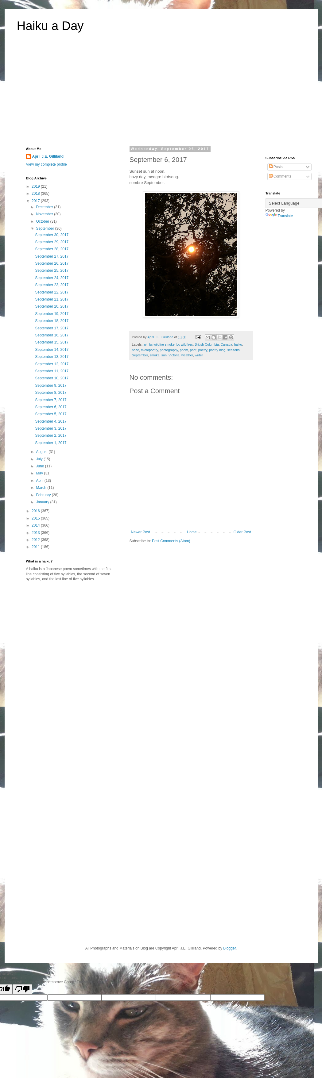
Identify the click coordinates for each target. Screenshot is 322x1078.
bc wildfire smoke (162, 344)
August (42, 452)
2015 (36, 518)
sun (164, 355)
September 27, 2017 (51, 256)
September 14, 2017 (51, 349)
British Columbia (207, 344)
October (43, 221)
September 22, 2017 (51, 292)
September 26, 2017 (51, 263)
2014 (36, 525)
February (44, 495)
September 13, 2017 (51, 357)
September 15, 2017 (51, 342)
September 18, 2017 (51, 321)
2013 (36, 533)
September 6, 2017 (50, 407)
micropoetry (149, 350)
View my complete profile (46, 164)
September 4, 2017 (50, 421)
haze (135, 350)
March (41, 487)
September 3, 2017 (50, 428)
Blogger (229, 948)
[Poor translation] (22, 989)
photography (169, 350)
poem (184, 350)
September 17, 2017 (51, 328)
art (145, 344)
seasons (233, 350)
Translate (279, 216)
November (45, 214)
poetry (202, 350)
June (40, 466)
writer (199, 355)
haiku (238, 344)
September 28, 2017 (51, 249)
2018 (36, 193)
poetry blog (217, 350)
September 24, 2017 (51, 278)
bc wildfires (185, 344)
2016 (36, 511)
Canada (226, 344)
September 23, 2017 (51, 285)
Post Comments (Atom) (171, 541)
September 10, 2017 (51, 378)
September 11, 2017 (51, 371)
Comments (280, 176)
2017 (36, 201)
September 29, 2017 (51, 242)
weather (187, 355)
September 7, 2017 (50, 400)
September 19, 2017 (51, 314)
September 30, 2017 (51, 235)
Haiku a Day (50, 26)
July (40, 459)
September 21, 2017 (51, 299)
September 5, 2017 (50, 414)
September (140, 355)
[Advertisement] (161, 93)
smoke (155, 355)
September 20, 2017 (51, 306)
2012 (36, 540)
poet (193, 350)
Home (192, 532)
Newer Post (140, 532)
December (45, 207)
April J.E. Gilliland (48, 156)
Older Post (242, 532)
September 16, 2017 (51, 335)
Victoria (174, 355)
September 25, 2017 (51, 270)
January (43, 502)
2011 (36, 547)
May (40, 473)
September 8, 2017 (50, 392)
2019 (36, 186)
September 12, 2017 (51, 364)
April (40, 480)
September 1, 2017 (50, 443)
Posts (276, 167)
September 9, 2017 (50, 385)
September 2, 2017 (50, 435)
